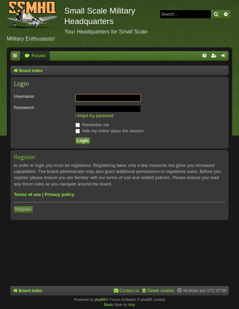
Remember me (92, 125)
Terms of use (27, 194)
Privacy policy (59, 194)
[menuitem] (35, 56)
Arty (131, 305)
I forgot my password (94, 115)
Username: (24, 96)
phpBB (100, 299)
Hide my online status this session (109, 131)
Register (23, 209)
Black (108, 305)
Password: (24, 107)
